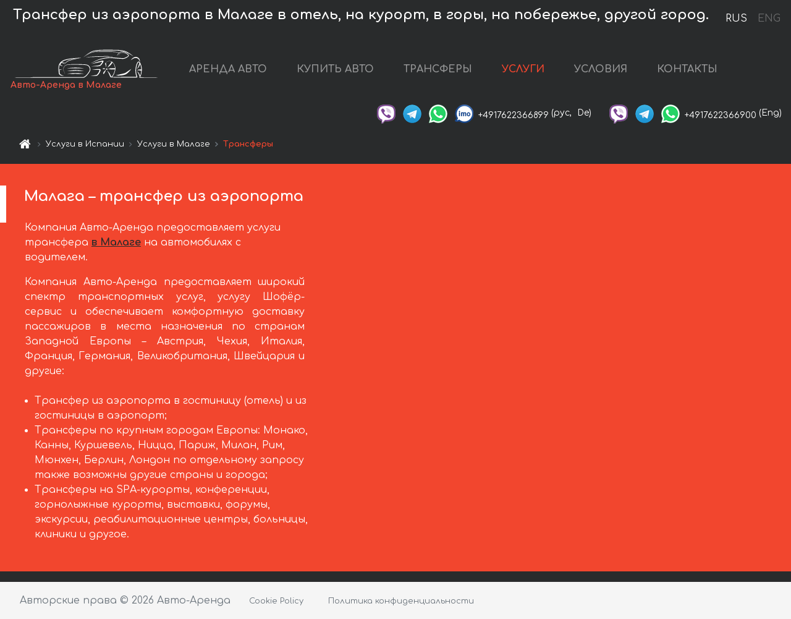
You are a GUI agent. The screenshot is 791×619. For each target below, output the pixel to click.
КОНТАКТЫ (687, 69)
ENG (769, 18)
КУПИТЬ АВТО (335, 69)
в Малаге (116, 242)
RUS (736, 18)
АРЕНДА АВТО (228, 69)
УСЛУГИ (523, 69)
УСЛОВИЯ (600, 69)
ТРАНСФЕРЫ (438, 69)
